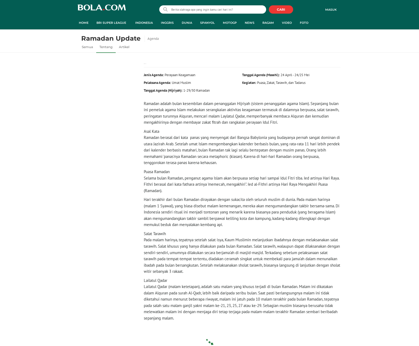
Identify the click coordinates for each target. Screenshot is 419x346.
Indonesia (144, 23)
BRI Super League (111, 23)
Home (83, 23)
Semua (87, 47)
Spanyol (207, 23)
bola (101, 10)
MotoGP (230, 23)
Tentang (105, 47)
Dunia (187, 23)
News (249, 23)
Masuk (331, 9)
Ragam (268, 23)
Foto (304, 23)
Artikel (124, 47)
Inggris (167, 23)
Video (287, 23)
